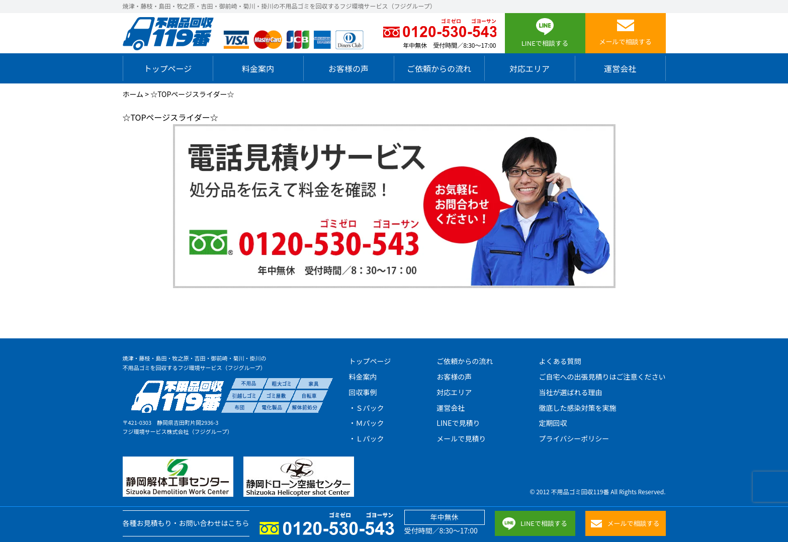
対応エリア (529, 68)
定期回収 (553, 423)
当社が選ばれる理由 (570, 392)
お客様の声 (348, 68)
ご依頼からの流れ (439, 68)
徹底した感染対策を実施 (577, 408)
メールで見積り (461, 438)
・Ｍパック (366, 423)
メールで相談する (625, 523)
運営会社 (620, 68)
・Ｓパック (366, 408)
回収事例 (363, 392)
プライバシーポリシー (574, 438)
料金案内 (258, 68)
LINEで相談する (534, 523)
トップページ (168, 68)
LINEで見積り (458, 423)
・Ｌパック (366, 438)
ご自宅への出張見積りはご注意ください (602, 377)
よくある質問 (560, 361)
